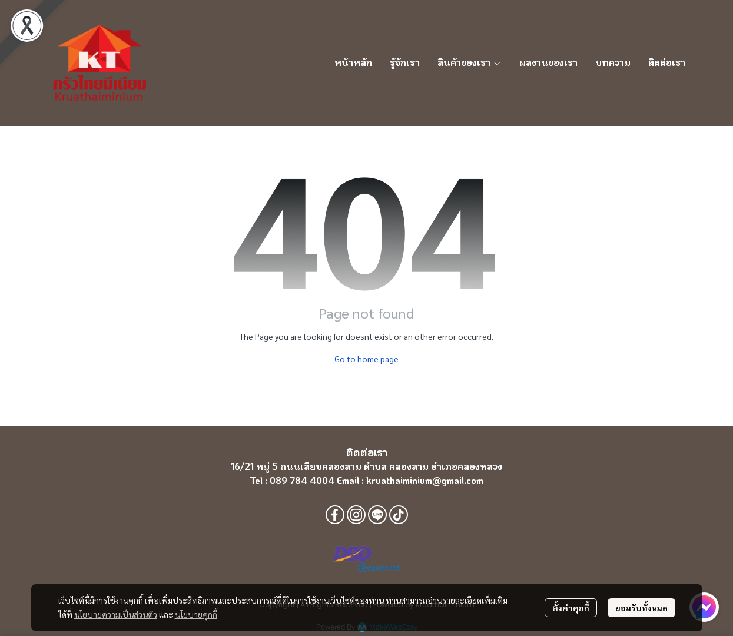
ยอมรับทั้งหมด (641, 607)
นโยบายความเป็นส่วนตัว (115, 614)
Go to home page (366, 358)
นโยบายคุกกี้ (196, 614)
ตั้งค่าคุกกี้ (570, 607)
